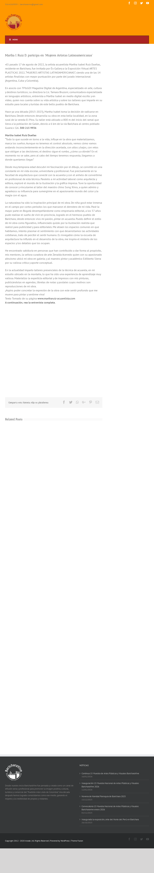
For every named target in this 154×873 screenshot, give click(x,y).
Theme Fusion (77, 840)
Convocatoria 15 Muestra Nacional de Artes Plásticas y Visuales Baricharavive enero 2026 (110, 808)
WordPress (65, 840)
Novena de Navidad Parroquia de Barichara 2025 (104, 796)
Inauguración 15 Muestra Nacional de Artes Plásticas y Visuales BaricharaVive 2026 (110, 785)
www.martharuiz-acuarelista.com (56, 298)
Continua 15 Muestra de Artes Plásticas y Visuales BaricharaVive (110, 773)
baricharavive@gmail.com (31, 4)
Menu (13, 39)
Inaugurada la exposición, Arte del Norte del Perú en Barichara (110, 819)
